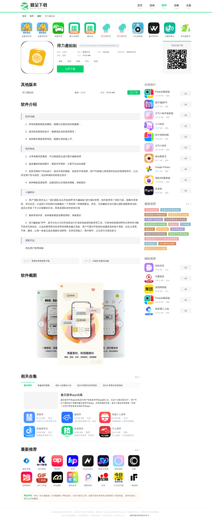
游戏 (152, 5)
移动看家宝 (161, 156)
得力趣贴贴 (50, 16)
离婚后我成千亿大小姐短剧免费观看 (161, 239)
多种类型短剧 (177, 229)
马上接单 (116, 428)
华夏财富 (159, 276)
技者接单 (78, 428)
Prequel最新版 (162, 92)
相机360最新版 (162, 178)
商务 (69, 61)
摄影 (39, 16)
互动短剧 (185, 224)
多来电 (158, 189)
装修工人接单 (119, 414)
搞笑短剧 (173, 224)
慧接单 (39, 414)
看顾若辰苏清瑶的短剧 (156, 234)
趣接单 (77, 414)
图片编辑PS (161, 102)
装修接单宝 (42, 428)
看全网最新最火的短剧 (175, 219)
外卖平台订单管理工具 (46, 421)
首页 (139, 5)
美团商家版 (161, 287)
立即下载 (70, 69)
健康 (96, 61)
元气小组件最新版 (164, 113)
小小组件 (159, 124)
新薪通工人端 (162, 309)
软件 (164, 5)
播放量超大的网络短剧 (156, 215)
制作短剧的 (163, 229)
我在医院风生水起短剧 (156, 224)
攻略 (176, 5)
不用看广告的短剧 (154, 219)
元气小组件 (161, 145)
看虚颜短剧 (151, 243)
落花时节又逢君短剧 (178, 234)
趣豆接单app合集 (72, 394)
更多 (136, 377)
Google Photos (162, 167)
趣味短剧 (150, 229)
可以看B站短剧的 (167, 243)
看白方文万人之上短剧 (156, 248)
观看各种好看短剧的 (170, 210)
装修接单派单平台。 (45, 435)
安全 (87, 61)
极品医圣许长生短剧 (178, 215)
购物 (78, 61)
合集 (188, 5)
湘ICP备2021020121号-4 (139, 515)
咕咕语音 (159, 265)
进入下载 (133, 92)
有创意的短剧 (152, 210)
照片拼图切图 (162, 135)
